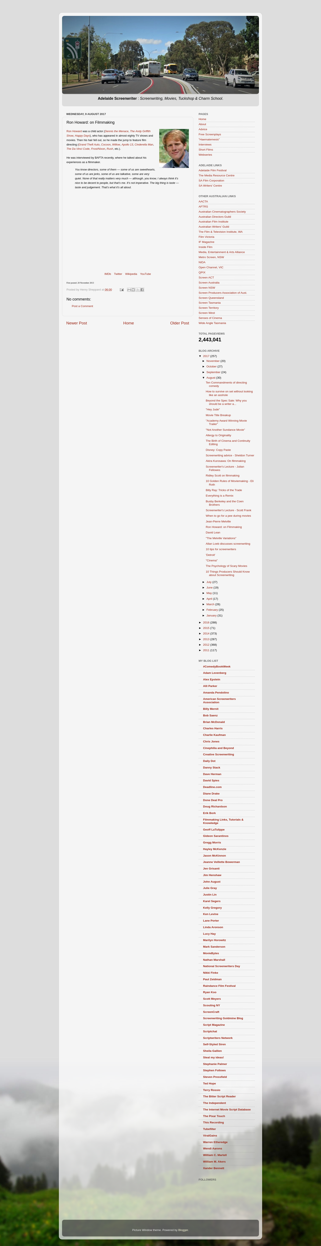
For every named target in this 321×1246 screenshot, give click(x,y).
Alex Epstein (211, 679)
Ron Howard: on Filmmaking (224, 527)
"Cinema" (212, 560)
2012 (206, 644)
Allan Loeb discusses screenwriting (228, 543)
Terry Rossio (211, 1090)
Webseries (205, 154)
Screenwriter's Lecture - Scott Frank (228, 510)
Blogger (183, 1230)
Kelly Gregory (212, 907)
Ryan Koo (209, 992)
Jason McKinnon (214, 855)
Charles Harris (213, 728)
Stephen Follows (214, 1070)
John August (211, 881)
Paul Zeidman (212, 979)
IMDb (107, 274)
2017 (206, 356)
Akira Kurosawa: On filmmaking (226, 460)
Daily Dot (209, 761)
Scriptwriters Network (218, 1038)
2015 (206, 628)
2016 (206, 622)
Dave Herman (212, 774)
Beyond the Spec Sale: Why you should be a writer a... (226, 402)
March (210, 604)
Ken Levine (210, 914)
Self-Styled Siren (214, 1044)
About (202, 124)
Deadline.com (212, 787)
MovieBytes (211, 953)
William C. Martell (215, 1155)
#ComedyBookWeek (217, 666)
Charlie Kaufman (214, 735)
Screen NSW (207, 287)
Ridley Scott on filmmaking (222, 475)
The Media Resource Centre (217, 175)
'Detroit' (210, 555)
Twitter (118, 274)
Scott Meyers (212, 998)
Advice (203, 129)
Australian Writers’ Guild (214, 226)
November (213, 361)
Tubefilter (209, 1129)
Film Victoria (206, 236)
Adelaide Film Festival (213, 170)
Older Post (179, 323)
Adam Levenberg (214, 672)
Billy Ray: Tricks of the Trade (224, 490)
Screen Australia (209, 282)
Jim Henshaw (212, 875)
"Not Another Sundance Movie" (225, 429)
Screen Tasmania (210, 302)
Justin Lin (210, 894)
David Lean (213, 532)
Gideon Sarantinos (215, 836)
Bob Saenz (210, 715)
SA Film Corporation (211, 180)
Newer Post (76, 323)
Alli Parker (210, 686)
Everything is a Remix (220, 495)
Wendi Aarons (212, 1148)
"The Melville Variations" (221, 538)
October (211, 366)
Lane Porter (211, 920)
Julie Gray (210, 888)
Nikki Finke (210, 972)
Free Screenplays (210, 134)
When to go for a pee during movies (228, 515)
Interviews (205, 144)
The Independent (214, 1103)
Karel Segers (212, 901)
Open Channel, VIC (211, 267)
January (211, 615)
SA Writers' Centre (210, 185)
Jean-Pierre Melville (218, 521)
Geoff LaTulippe (214, 829)
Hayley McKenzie (214, 849)
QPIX (202, 272)
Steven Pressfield (215, 1076)
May (209, 593)
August (211, 377)
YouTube (145, 274)
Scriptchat (210, 1031)
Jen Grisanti (211, 868)
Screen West (207, 312)
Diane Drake (211, 793)
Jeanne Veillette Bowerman (221, 862)
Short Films (206, 149)
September (213, 372)
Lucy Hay (209, 933)
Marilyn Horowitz (214, 940)
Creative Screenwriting (218, 754)
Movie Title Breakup (218, 415)
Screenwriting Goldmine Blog (223, 1018)
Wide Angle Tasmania (212, 323)
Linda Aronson (213, 927)
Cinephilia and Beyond (218, 748)
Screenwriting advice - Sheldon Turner (230, 455)
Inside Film (205, 247)
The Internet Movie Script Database (227, 1109)
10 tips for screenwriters (221, 549)
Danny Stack (211, 767)
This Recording (213, 1122)
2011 (206, 650)
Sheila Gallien (212, 1050)
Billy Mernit (211, 708)
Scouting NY (211, 1005)
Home (128, 323)
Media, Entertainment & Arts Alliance (222, 252)
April (209, 598)
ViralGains (210, 1135)
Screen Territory (209, 307)
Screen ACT (206, 277)
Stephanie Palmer (215, 1064)
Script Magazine (214, 1024)
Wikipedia (131, 274)
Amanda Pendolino (216, 692)
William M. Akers (214, 1161)
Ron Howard (74, 131)
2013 (206, 639)
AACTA (203, 201)
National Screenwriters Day (221, 966)
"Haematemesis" (209, 139)
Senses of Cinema (210, 318)
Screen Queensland (211, 297)
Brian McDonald (214, 722)
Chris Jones (211, 741)
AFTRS (203, 206)
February (212, 609)
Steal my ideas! (213, 1057)
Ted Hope (209, 1083)
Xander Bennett (213, 1168)
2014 (206, 633)
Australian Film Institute (213, 221)
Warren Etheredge (215, 1142)
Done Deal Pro (213, 800)
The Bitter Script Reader (219, 1096)
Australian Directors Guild (215, 216)
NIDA (202, 262)
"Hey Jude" (213, 409)
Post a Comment (82, 306)
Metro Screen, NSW (211, 257)
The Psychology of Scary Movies (226, 566)
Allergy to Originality (218, 435)
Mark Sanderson (214, 946)
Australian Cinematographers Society (222, 211)
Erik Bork (209, 813)
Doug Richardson (215, 806)
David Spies (211, 780)
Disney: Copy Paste (218, 449)
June (209, 587)
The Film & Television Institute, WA (221, 231)
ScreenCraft (211, 1011)
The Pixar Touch (214, 1116)
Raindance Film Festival (219, 985)
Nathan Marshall (214, 959)
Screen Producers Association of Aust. (223, 292)
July (209, 582)
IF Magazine (206, 242)
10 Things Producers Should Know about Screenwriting (228, 573)
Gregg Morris (212, 842)
